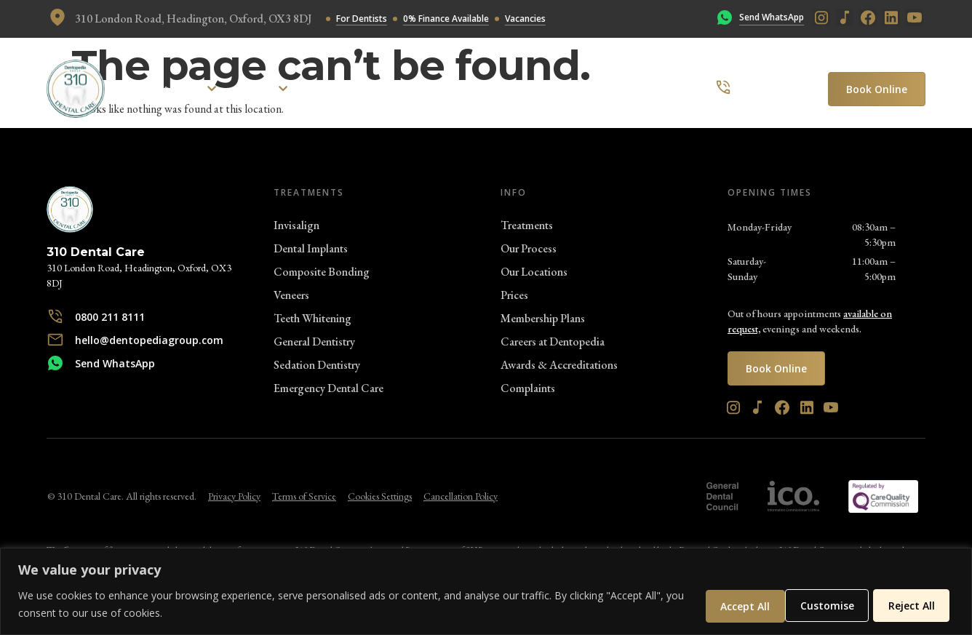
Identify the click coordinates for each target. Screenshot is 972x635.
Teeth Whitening (312, 318)
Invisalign (296, 225)
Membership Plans (543, 318)
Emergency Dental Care (328, 388)
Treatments (527, 225)
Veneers (291, 295)
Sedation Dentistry (317, 364)
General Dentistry (314, 341)
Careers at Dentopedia (553, 341)
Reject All (820, 605)
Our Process (529, 248)
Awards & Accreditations (559, 364)
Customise (728, 605)
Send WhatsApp (771, 17)
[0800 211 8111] (723, 89)
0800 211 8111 (775, 88)
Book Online (876, 89)
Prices (514, 295)
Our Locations (534, 271)
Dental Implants (311, 248)
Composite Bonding (322, 271)
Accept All (911, 605)
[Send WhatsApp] (724, 19)
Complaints (528, 388)
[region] (486, 591)
